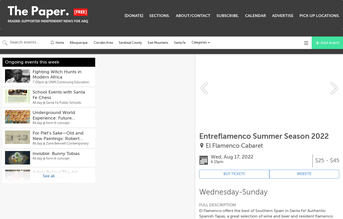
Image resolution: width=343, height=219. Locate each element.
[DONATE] (134, 16)
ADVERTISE (282, 16)
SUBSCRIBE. (227, 16)
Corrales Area (103, 42)
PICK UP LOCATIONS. (319, 16)
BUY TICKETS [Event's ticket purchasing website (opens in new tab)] (234, 174)
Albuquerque (79, 42)
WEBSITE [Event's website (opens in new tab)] (304, 174)
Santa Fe (180, 42)
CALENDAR (255, 16)
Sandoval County (130, 42)
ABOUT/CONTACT (193, 16)
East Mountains (158, 42)
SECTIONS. (159, 16)
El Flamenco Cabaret (234, 145)
